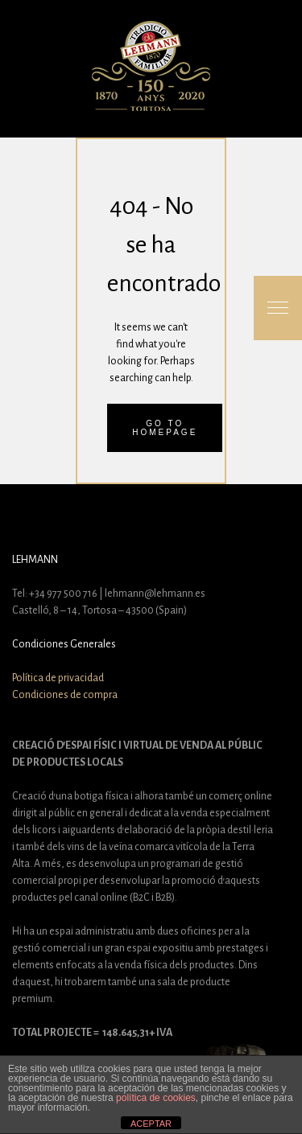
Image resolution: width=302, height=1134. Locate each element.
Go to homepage (164, 428)
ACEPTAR (151, 1123)
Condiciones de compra (65, 695)
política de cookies (156, 1097)
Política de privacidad (58, 678)
